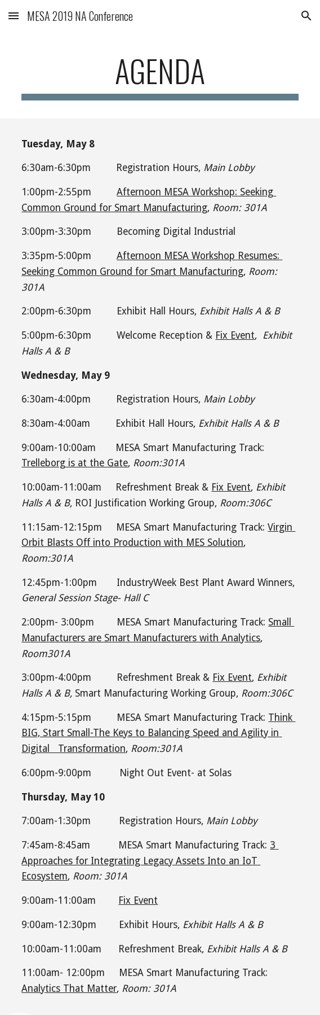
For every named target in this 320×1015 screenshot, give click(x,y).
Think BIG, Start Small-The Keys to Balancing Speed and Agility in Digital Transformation (158, 733)
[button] (13, 15)
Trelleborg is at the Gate (74, 463)
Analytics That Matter (69, 988)
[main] (160, 76)
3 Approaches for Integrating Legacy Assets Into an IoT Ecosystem (149, 860)
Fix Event (235, 335)
